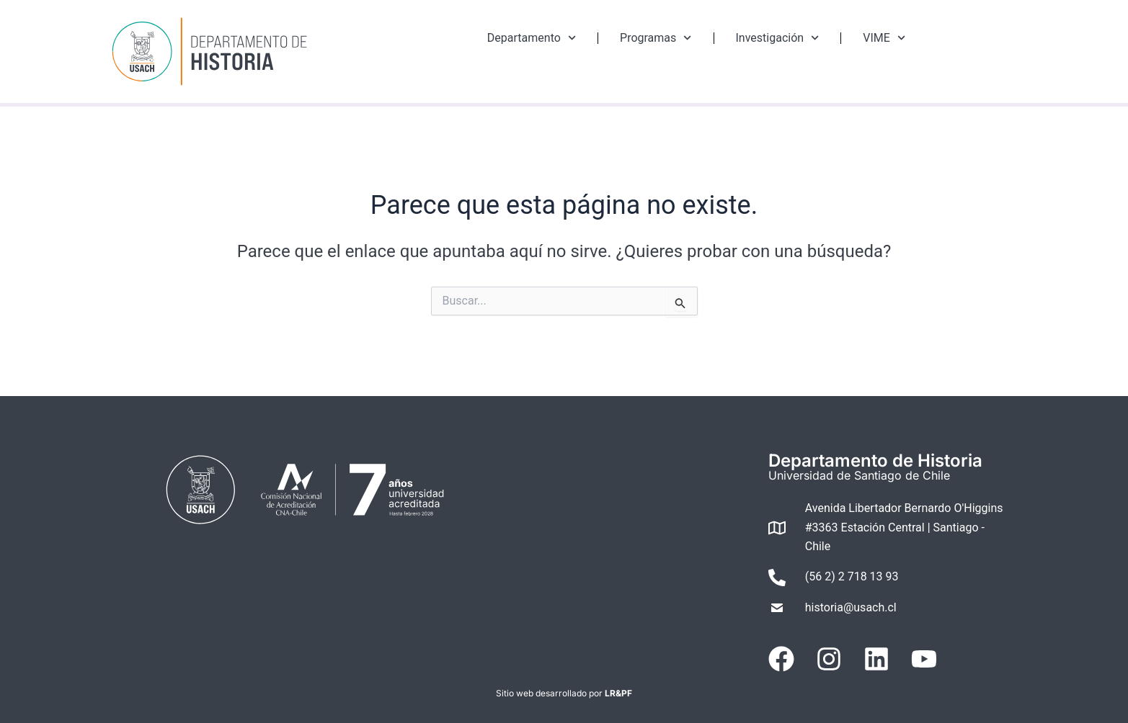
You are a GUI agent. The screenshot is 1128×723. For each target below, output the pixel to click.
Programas (655, 38)
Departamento (531, 38)
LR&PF (618, 693)
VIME (884, 38)
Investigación (778, 38)
